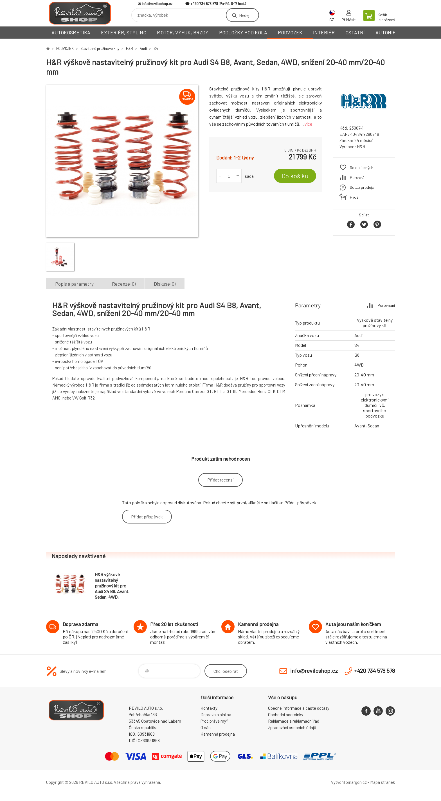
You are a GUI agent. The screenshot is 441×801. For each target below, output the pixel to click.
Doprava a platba (216, 714)
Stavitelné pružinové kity (99, 48)
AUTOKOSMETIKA (70, 32)
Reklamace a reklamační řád (293, 721)
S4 (156, 48)
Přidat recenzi (220, 479)
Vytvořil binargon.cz (349, 782)
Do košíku (295, 176)
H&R (129, 48)
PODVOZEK (290, 32)
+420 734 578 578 (204, 3)
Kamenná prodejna (218, 733)
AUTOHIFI (386, 32)
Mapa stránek (382, 782)
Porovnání (358, 177)
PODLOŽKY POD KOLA (243, 32)
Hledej (244, 15)
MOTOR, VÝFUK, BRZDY (182, 32)
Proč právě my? (214, 721)
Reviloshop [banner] (80, 13)
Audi (143, 48)
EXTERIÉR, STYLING (123, 32)
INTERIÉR (324, 32)
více (308, 124)
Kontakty (209, 708)
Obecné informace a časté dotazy (298, 708)
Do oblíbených (361, 167)
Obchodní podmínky (285, 714)
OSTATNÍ (355, 32)
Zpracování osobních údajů (292, 727)
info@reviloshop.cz (157, 3)
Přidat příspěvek (147, 516)
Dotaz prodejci (362, 187)
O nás (206, 727)
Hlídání (355, 197)
